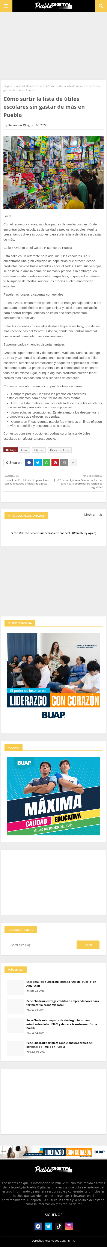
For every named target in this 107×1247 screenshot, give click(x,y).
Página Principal (13, 86)
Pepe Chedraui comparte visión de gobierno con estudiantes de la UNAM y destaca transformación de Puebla (61, 1024)
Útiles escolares (35, 86)
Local (24, 450)
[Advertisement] (53, 45)
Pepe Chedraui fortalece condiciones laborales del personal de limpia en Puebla (59, 1045)
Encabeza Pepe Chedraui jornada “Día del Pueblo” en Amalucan (61, 983)
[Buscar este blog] (42, 945)
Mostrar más (93, 514)
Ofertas (38, 450)
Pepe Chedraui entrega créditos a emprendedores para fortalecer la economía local (62, 1003)
